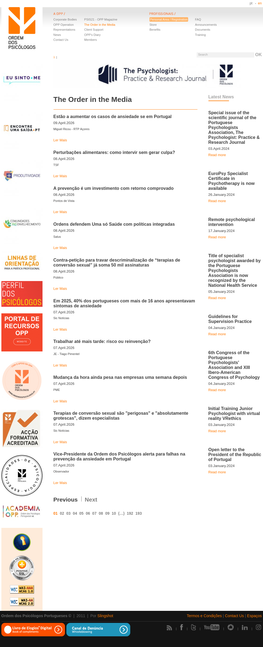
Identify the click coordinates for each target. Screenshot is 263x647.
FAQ (198, 19)
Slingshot (105, 616)
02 (62, 513)
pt (251, 3)
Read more (217, 155)
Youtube (211, 627)
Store (153, 24)
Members (90, 39)
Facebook (181, 627)
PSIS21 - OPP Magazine (100, 19)
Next (91, 499)
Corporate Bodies (65, 19)
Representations (64, 29)
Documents (202, 29)
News (57, 34)
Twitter (193, 627)
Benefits (154, 29)
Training (200, 34)
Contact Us (60, 39)
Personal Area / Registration (169, 19)
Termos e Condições (204, 616)
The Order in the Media (99, 24)
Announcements (206, 24)
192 (130, 513)
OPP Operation (63, 24)
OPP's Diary (92, 34)
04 (75, 513)
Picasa (231, 627)
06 (88, 513)
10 (114, 513)
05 (81, 513)
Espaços (254, 616)
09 (107, 513)
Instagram (259, 627)
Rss (169, 627)
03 (68, 513)
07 (94, 513)
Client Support (93, 29)
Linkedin (245, 627)
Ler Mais (60, 140)
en (260, 3)
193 (138, 513)
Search (203, 54)
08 (101, 513)
